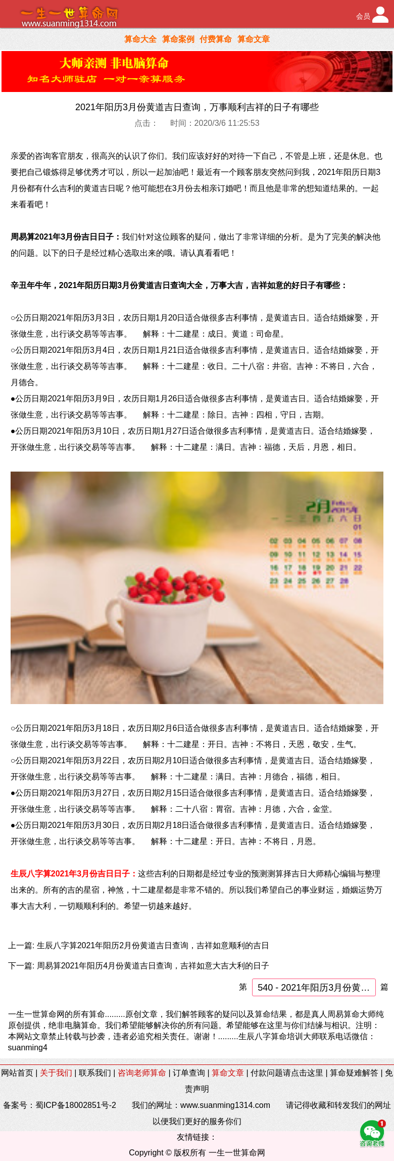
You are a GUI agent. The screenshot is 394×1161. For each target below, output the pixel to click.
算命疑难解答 (354, 1073)
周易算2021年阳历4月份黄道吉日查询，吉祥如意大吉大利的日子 (153, 965)
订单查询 (189, 1073)
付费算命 (216, 39)
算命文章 (253, 39)
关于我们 (56, 1073)
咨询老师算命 (142, 1073)
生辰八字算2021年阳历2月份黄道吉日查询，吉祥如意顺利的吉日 (153, 945)
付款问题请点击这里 (287, 1073)
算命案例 (178, 39)
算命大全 (140, 39)
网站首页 (17, 1073)
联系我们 (95, 1073)
